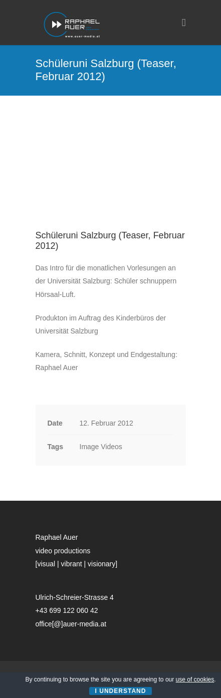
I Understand (120, 690)
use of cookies (195, 679)
